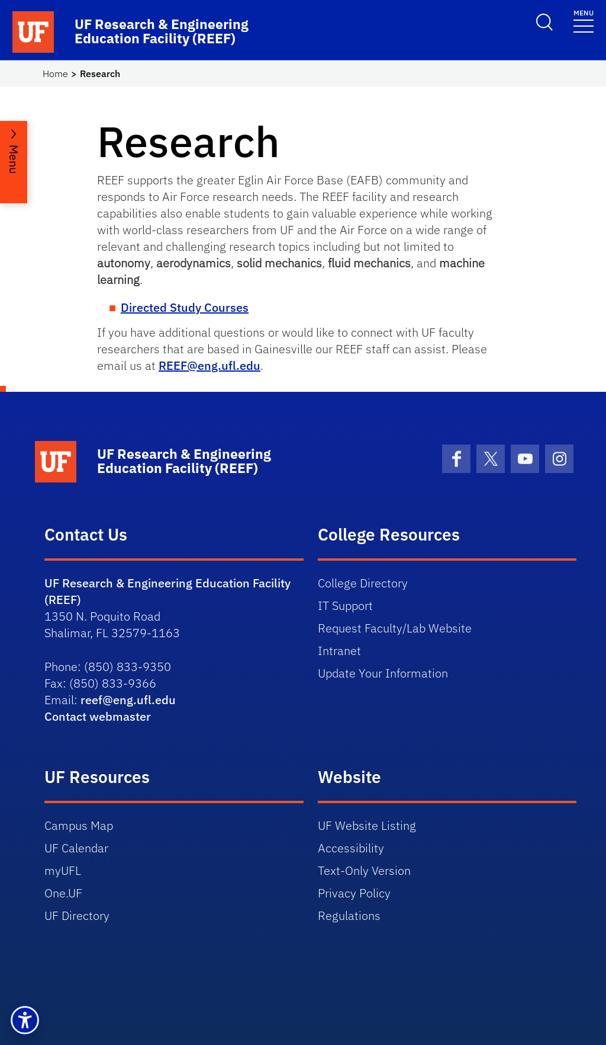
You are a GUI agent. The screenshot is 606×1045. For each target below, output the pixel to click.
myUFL (62, 870)
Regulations (349, 915)
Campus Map (78, 825)
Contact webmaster (97, 716)
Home (55, 73)
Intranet (339, 651)
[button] (24, 1020)
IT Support (345, 605)
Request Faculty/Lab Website (395, 628)
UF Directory (76, 915)
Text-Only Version (364, 870)
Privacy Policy (354, 893)
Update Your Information (383, 673)
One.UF (63, 893)
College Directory (363, 583)
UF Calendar (76, 848)
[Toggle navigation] (583, 20)
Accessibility (351, 848)
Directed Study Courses (185, 307)
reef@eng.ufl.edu (128, 700)
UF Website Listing (367, 825)
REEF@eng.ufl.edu (209, 365)
